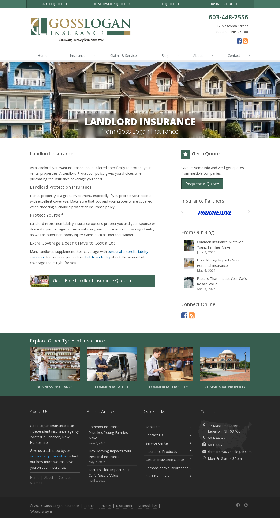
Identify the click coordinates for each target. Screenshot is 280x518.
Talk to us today (97, 257)
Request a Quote (202, 184)
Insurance (83, 55)
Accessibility (147, 505)
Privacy (105, 505)
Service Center (169, 443)
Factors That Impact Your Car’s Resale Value (216, 283)
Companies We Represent (169, 467)
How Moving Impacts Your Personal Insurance (216, 265)
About (203, 55)
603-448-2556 (220, 438)
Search (89, 505)
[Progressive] (216, 212)
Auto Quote (54, 4)
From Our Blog (197, 232)
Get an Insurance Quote (169, 459)
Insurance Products (169, 451)
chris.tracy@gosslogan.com (230, 451)
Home (42, 55)
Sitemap (36, 482)
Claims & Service (129, 55)
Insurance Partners (202, 201)
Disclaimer (124, 505)
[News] (245, 41)
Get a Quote (81, 281)
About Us (169, 426)
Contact (239, 55)
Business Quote (225, 4)
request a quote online (48, 456)
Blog (170, 55)
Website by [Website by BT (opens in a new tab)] (42, 511)
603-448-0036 (220, 444)
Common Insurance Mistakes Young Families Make (216, 247)
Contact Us (169, 435)
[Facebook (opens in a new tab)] (239, 41)
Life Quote (168, 4)
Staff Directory (169, 476)
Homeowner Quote (112, 4)
